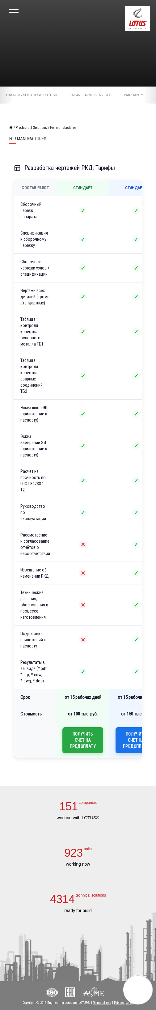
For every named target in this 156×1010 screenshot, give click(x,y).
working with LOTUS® (78, 817)
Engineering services (91, 95)
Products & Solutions (31, 127)
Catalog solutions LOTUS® (31, 95)
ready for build (78, 910)
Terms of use (102, 1003)
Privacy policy (123, 1003)
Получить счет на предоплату (83, 740)
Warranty (133, 95)
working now (78, 864)
